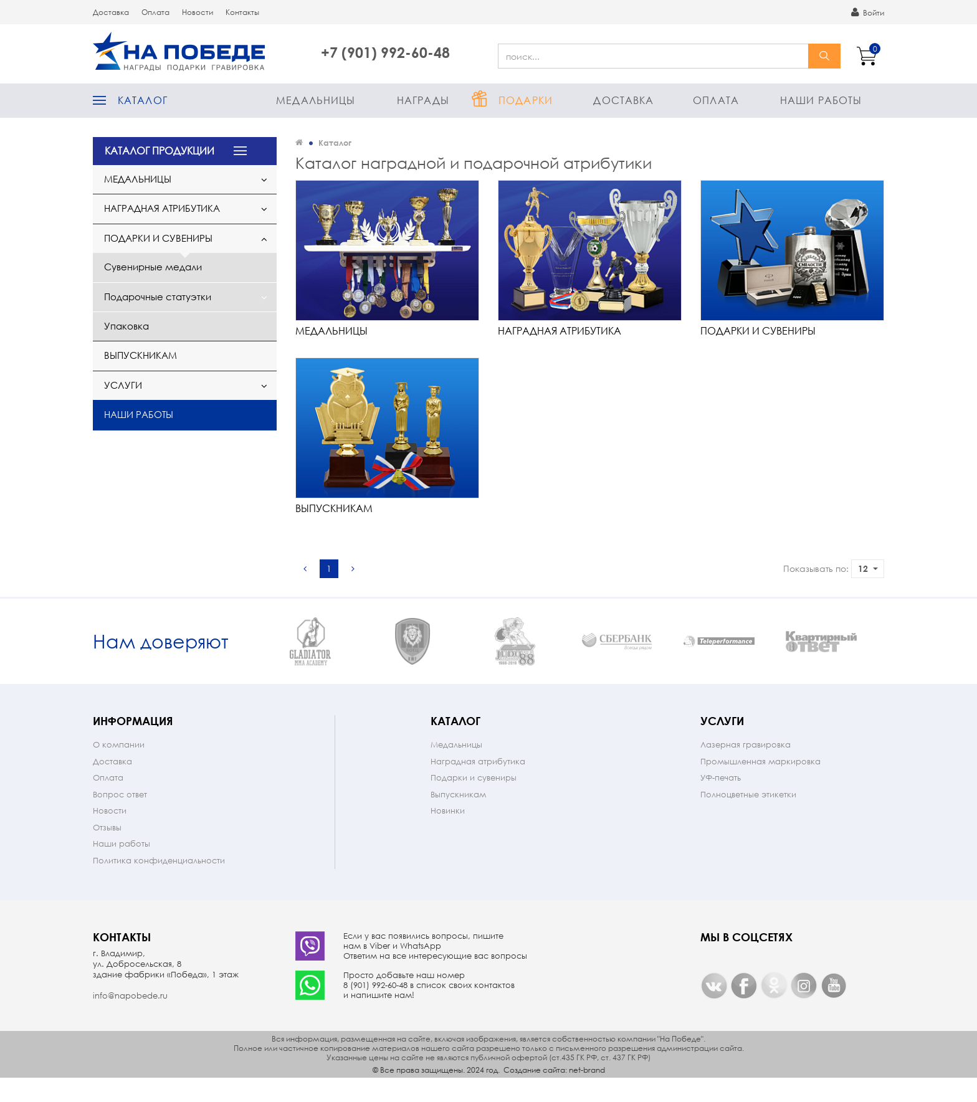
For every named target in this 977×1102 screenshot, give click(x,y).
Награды (423, 100)
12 (868, 568)
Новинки (448, 835)
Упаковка (126, 326)
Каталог (143, 100)
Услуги (123, 385)
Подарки (525, 100)
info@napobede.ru (130, 1020)
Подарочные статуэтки (157, 296)
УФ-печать (720, 802)
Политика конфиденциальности (159, 885)
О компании (119, 769)
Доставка (111, 12)
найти (824, 56)
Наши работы (821, 100)
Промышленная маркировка (760, 786)
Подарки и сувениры (158, 238)
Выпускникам (140, 355)
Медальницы (315, 100)
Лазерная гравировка (745, 769)
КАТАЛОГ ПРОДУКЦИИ (159, 150)
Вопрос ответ (120, 819)
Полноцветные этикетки (748, 819)
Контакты (242, 12)
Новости (197, 12)
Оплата (155, 12)
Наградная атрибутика (162, 208)
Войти (867, 12)
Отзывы (107, 852)
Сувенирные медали (153, 266)
